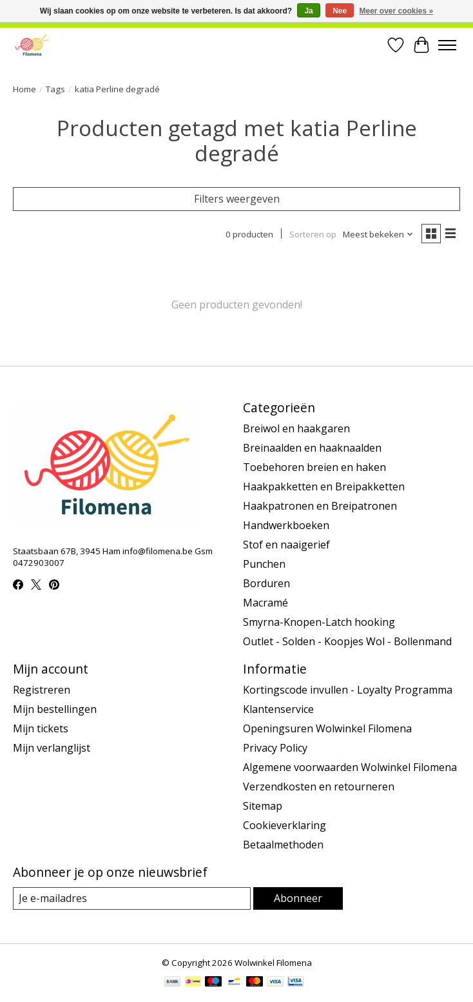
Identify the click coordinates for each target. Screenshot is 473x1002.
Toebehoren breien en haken (314, 467)
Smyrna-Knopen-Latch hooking (319, 622)
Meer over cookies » (397, 10)
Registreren (41, 690)
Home (24, 89)
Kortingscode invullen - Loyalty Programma (347, 690)
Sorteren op (312, 234)
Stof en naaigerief (286, 544)
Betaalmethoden (283, 844)
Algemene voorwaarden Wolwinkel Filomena (350, 767)
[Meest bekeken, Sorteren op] (378, 234)
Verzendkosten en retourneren (318, 786)
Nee (340, 10)
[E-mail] (132, 898)
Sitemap (262, 806)
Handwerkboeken (286, 525)
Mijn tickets (40, 728)
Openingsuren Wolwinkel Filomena (327, 728)
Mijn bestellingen (55, 709)
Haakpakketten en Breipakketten (324, 486)
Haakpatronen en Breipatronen (320, 506)
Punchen (264, 564)
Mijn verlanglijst (51, 748)
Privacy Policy (275, 748)
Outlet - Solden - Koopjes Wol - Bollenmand (347, 641)
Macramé (265, 603)
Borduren (266, 583)
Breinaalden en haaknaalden (312, 448)
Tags (55, 89)
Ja (308, 10)
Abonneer (298, 898)
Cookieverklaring (284, 825)
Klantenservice (278, 709)
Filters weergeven (237, 199)
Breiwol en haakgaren (296, 428)
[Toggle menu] (447, 45)
